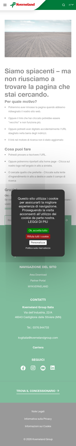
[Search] (63, 5)
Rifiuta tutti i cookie (38, 236)
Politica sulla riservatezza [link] (38, 248)
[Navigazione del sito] (5, 5)
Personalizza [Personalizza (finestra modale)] (38, 242)
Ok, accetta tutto (38, 230)
